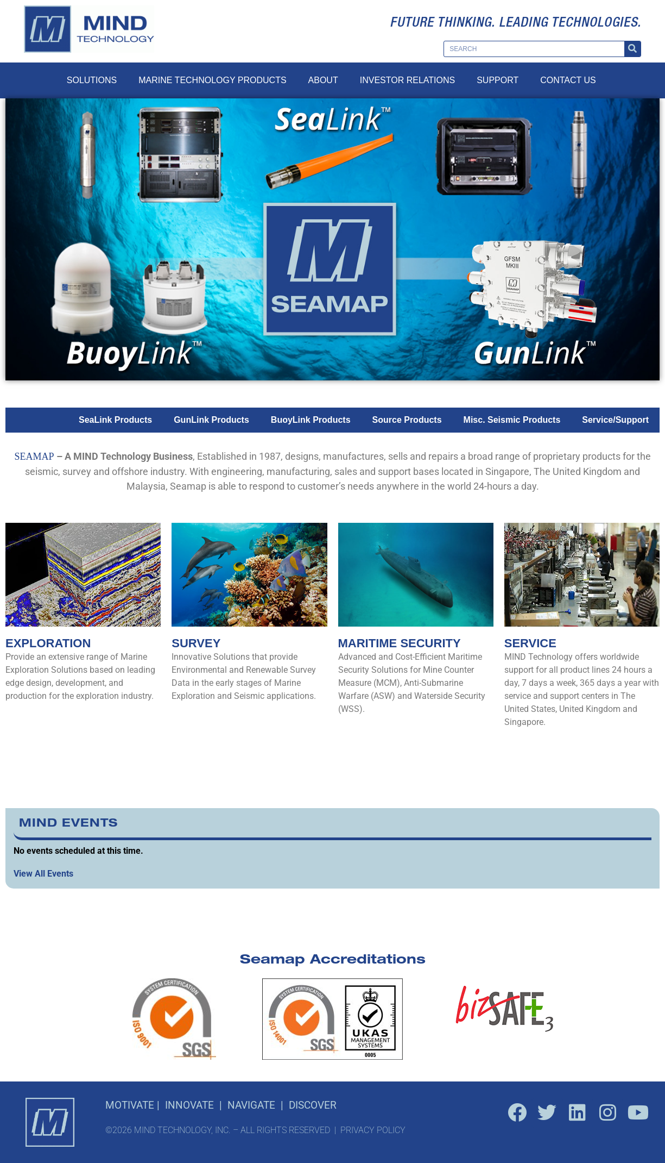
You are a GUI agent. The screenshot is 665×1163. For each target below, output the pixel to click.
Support (497, 80)
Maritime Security (399, 643)
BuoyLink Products (311, 419)
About (323, 80)
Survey (196, 643)
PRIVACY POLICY (373, 1130)
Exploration (48, 643)
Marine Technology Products (212, 80)
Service (530, 643)
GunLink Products (211, 419)
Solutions (92, 80)
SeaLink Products (115, 419)
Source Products (407, 419)
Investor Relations (407, 80)
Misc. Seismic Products (512, 419)
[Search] (632, 49)
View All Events (43, 873)
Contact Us (568, 80)
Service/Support (615, 419)
